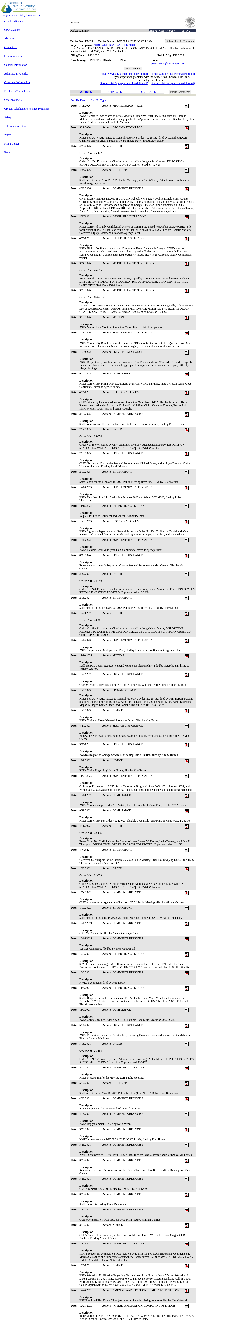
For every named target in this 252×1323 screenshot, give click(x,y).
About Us (9, 38)
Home (7, 152)
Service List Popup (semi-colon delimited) (124, 83)
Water (7, 134)
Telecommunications (15, 126)
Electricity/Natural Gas (17, 91)
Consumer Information (17, 82)
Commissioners (13, 56)
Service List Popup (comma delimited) (173, 83)
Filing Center (11, 143)
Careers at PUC (13, 99)
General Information (15, 64)
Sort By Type (98, 100)
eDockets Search (13, 20)
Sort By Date (78, 100)
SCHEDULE (148, 91)
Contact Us (10, 47)
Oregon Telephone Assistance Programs (26, 108)
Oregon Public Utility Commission (21, 15)
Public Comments (180, 91)
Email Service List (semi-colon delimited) (124, 73)
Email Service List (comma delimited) (173, 73)
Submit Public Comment (180, 41)
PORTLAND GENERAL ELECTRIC (114, 44)
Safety (7, 117)
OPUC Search (12, 29)
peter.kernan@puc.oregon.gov (168, 63)
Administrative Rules (16, 73)
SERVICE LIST (117, 91)
